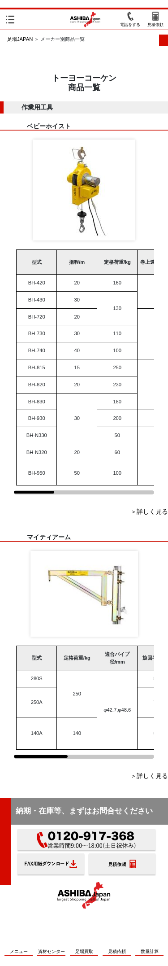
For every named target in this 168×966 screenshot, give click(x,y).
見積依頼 (117, 951)
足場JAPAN (20, 39)
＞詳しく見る (149, 511)
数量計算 (150, 951)
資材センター (51, 951)
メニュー (19, 951)
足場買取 (84, 951)
